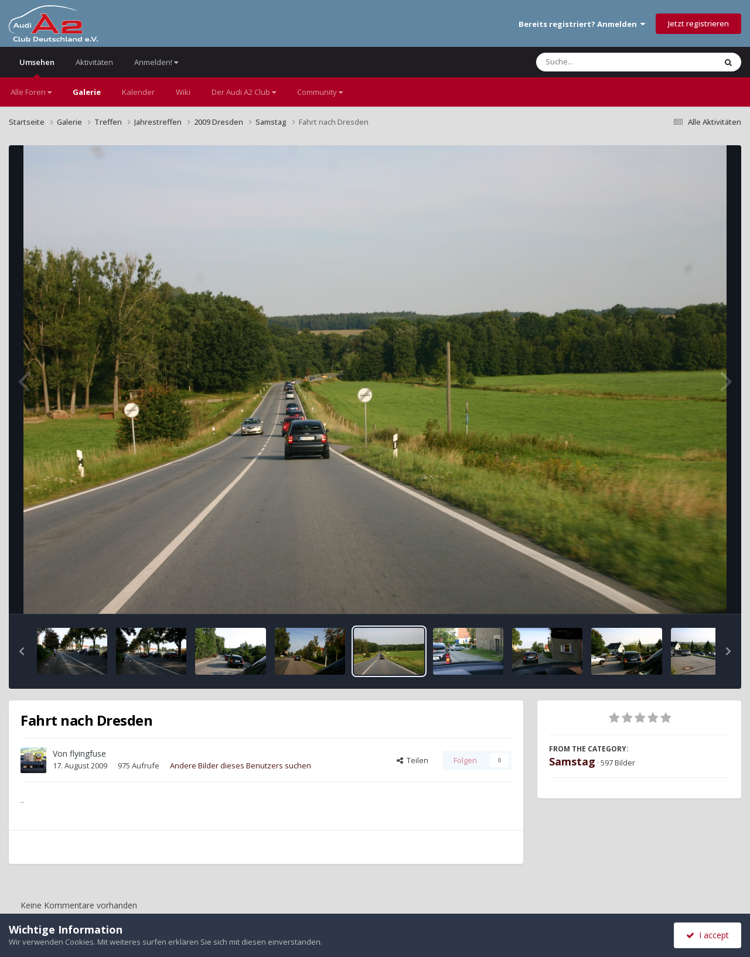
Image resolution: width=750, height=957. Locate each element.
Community (320, 92)
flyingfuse (88, 753)
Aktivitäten (94, 62)
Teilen (412, 760)
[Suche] (602, 62)
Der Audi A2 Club (244, 92)
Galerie (87, 92)
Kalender (138, 92)
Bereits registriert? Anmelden (582, 24)
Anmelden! (156, 62)
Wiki (183, 92)
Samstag (572, 761)
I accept (707, 935)
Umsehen (36, 67)
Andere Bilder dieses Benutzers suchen (240, 765)
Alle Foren (31, 92)
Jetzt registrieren (698, 23)
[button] (22, 651)
